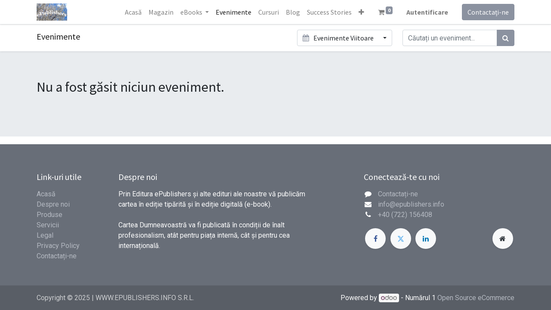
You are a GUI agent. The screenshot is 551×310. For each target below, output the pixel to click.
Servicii (48, 225)
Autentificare (427, 12)
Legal (45, 235)
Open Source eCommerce (475, 298)
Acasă (46, 194)
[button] (361, 12)
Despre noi (53, 204)
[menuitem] (133, 12)
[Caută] (505, 38)
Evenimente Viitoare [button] (339, 38)
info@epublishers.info (411, 204)
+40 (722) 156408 (405, 215)
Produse (49, 215)
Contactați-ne (488, 12)
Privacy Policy (58, 246)
